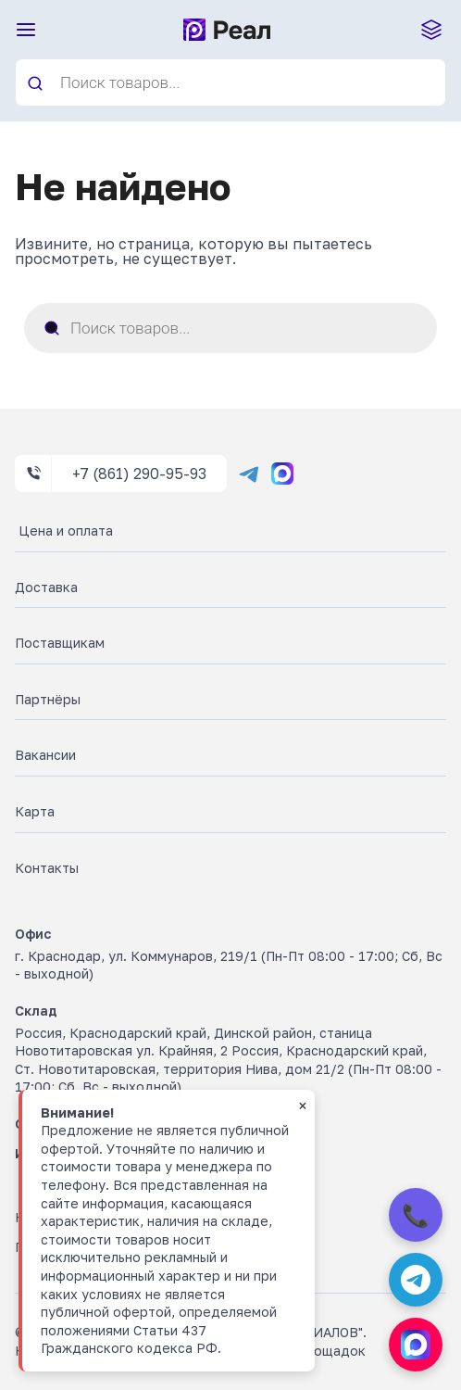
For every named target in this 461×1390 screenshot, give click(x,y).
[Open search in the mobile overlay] (230, 82)
